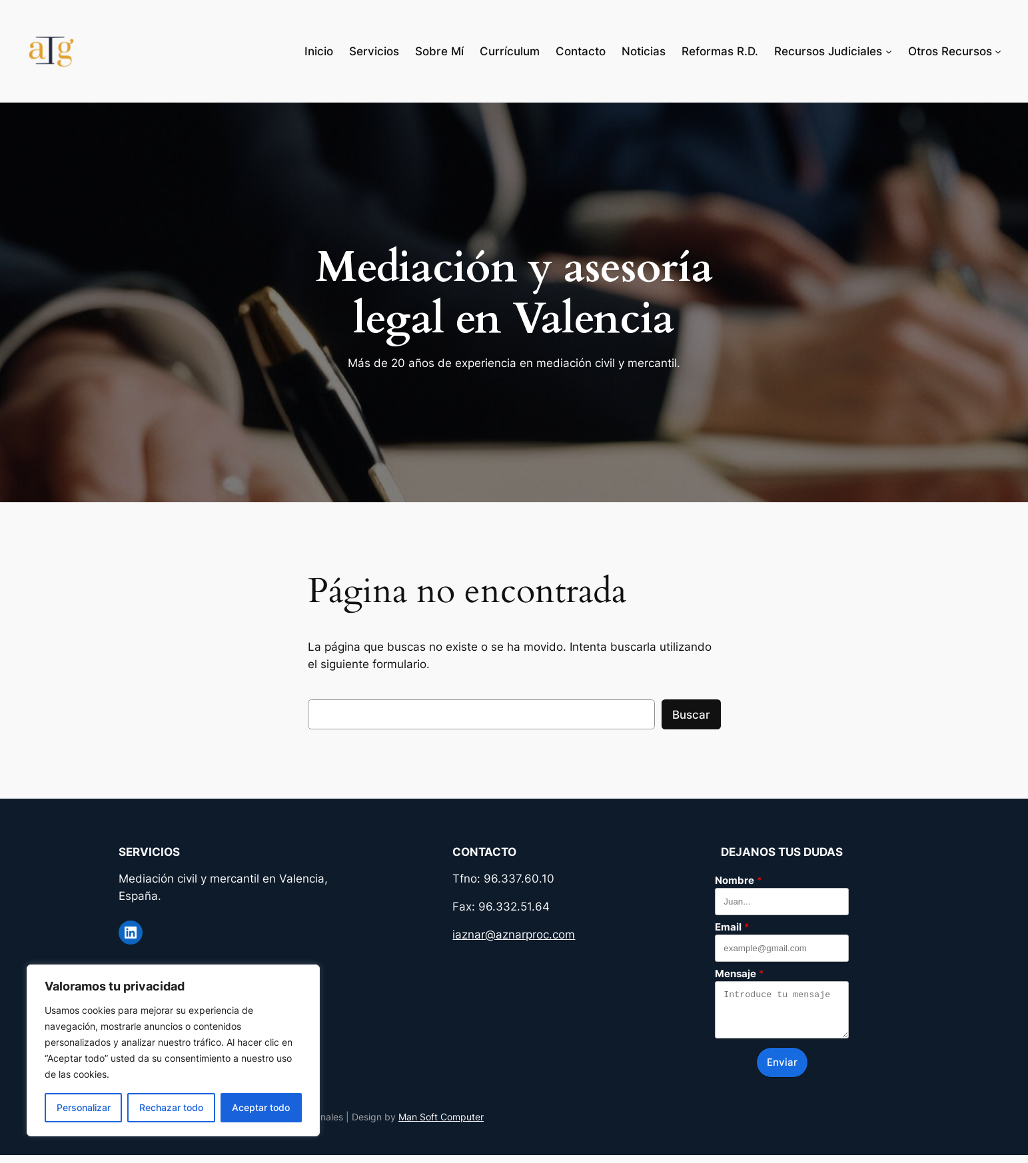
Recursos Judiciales (828, 51)
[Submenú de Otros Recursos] (998, 51)
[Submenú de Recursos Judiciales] (888, 51)
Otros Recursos (950, 51)
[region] (173, 1050)
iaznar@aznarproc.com (513, 934)
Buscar (691, 714)
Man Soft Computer (441, 1124)
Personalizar (84, 1107)
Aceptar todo (261, 1107)
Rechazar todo (171, 1107)
